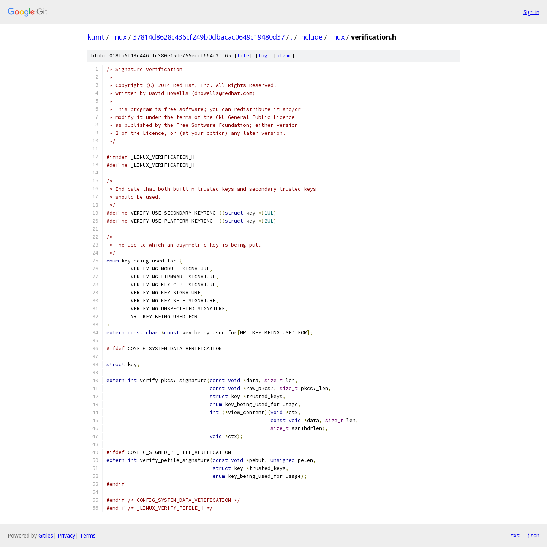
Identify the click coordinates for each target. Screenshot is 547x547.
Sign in (531, 12)
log (262, 55)
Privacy (66, 535)
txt (515, 535)
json (533, 535)
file (243, 55)
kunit (95, 36)
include (311, 36)
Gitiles (45, 535)
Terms (88, 535)
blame (284, 55)
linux (118, 36)
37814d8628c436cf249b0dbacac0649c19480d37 (209, 36)
